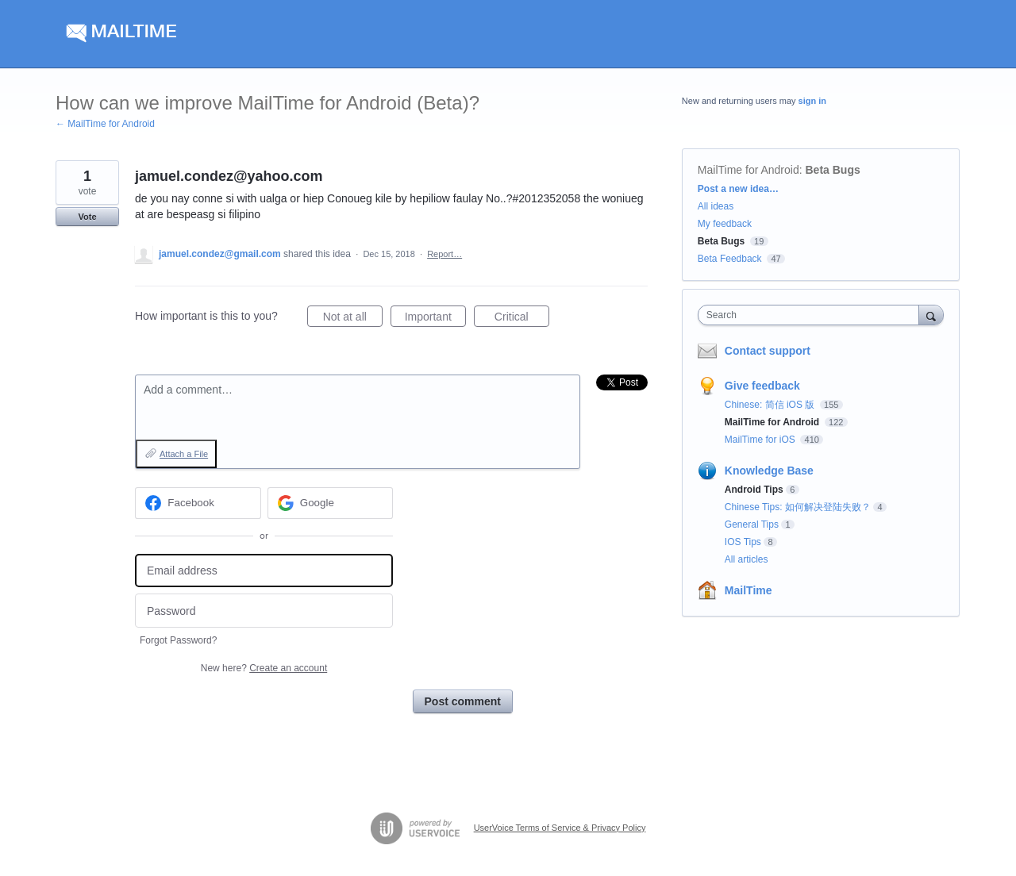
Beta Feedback (730, 258)
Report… (444, 254)
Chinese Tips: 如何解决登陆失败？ (798, 507)
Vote (87, 216)
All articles (746, 559)
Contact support (767, 350)
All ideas (715, 206)
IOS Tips (743, 542)
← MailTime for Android (105, 123)
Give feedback (762, 385)
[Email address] (264, 571)
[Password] (264, 611)
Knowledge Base (769, 470)
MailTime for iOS (761, 439)
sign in (812, 101)
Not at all (353, 319)
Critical (522, 319)
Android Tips (754, 489)
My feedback (725, 223)
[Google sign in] (330, 503)
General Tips (752, 524)
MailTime (748, 590)
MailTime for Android (748, 169)
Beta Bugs (833, 169)
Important (435, 319)
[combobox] (812, 315)
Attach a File (184, 454)
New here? (264, 668)
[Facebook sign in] (198, 503)
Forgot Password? (178, 640)
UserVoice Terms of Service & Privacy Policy (560, 827)
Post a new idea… (738, 188)
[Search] (931, 315)
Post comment (463, 701)
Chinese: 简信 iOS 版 (771, 404)
